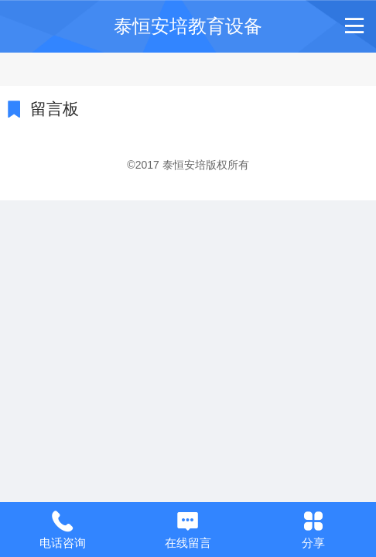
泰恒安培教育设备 (188, 25)
